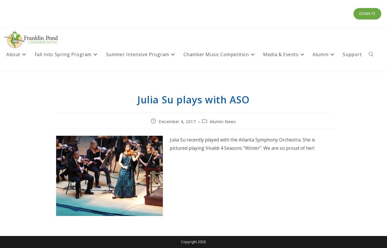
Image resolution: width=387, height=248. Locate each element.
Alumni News (223, 121)
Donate (367, 13)
